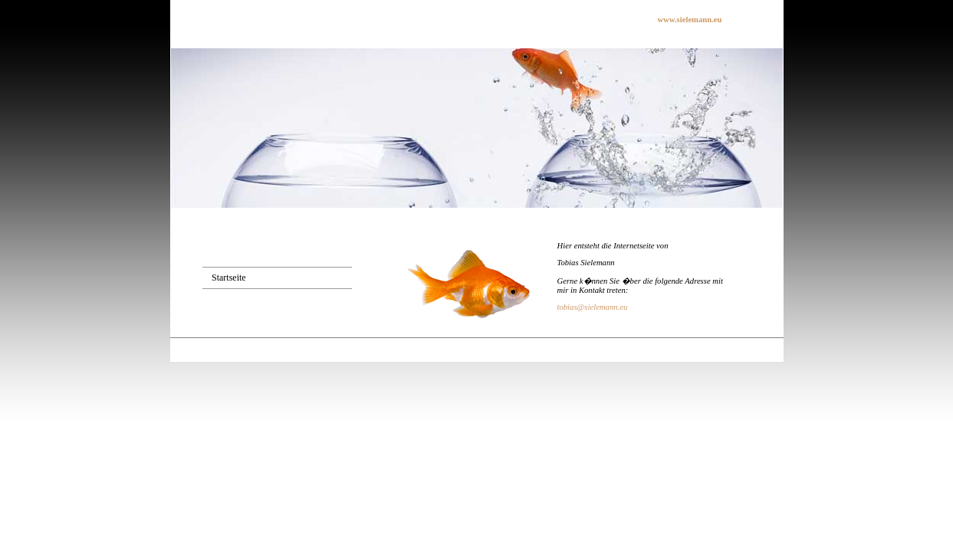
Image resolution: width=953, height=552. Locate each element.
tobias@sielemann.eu (592, 307)
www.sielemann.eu (689, 19)
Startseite (229, 277)
